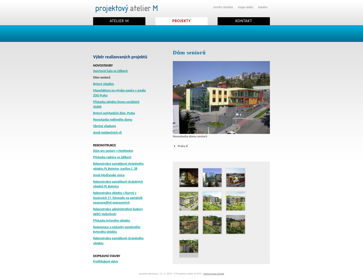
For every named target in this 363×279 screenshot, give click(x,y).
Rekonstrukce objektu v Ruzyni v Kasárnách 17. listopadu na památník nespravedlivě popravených (118, 197)
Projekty (181, 20)
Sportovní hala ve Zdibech (110, 71)
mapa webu (245, 7)
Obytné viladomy (104, 126)
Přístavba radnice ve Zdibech (112, 157)
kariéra (262, 7)
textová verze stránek (213, 273)
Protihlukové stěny (105, 261)
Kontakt (243, 20)
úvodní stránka (223, 7)
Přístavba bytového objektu (111, 220)
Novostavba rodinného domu (112, 119)
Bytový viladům (103, 84)
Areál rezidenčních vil (107, 132)
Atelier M (119, 20)
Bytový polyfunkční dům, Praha (114, 113)
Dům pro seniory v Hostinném (113, 151)
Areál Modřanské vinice (109, 175)
